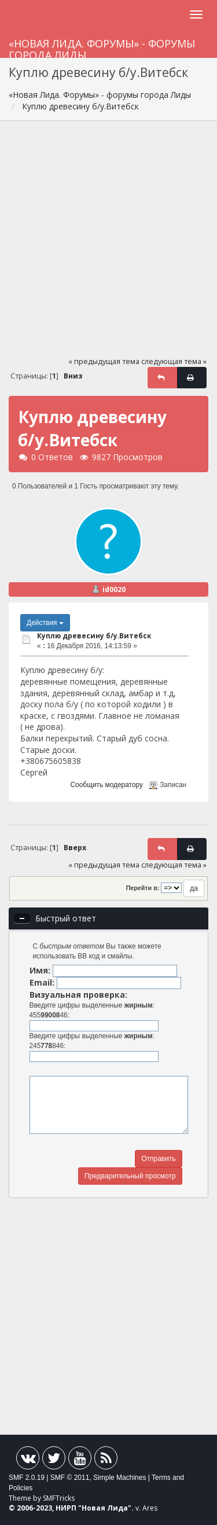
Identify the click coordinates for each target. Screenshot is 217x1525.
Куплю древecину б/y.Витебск (94, 635)
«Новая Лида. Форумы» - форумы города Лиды (102, 47)
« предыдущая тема (103, 361)
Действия (45, 623)
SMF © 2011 (70, 1477)
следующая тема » (174, 361)
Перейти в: (143, 887)
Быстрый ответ (65, 918)
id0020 (114, 589)
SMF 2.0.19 (27, 1477)
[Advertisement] (108, 243)
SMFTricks (59, 1498)
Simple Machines (119, 1477)
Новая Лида (105, 1508)
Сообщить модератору (107, 785)
